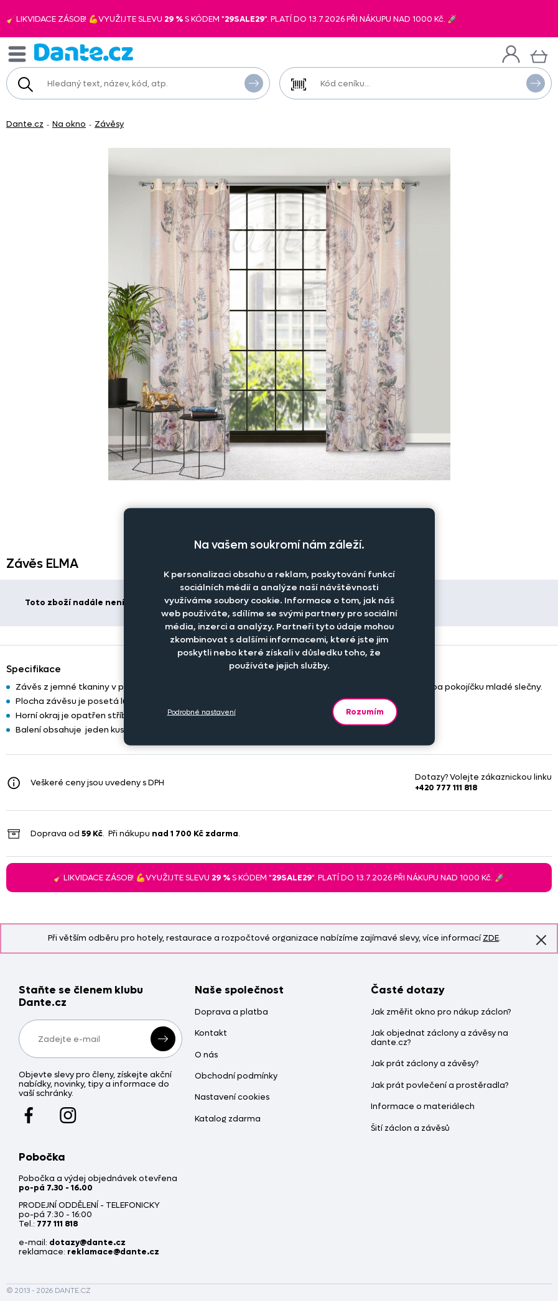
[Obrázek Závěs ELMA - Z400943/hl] (279, 314)
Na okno (69, 124)
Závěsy (109, 124)
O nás (206, 1055)
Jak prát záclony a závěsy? (424, 1064)
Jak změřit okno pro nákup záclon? (441, 1012)
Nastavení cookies (232, 1097)
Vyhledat (254, 82)
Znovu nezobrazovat (541, 939)
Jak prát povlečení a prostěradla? (439, 1085)
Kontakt (211, 1033)
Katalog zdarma (228, 1119)
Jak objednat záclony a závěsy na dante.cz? (439, 1038)
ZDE (491, 938)
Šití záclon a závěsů (410, 1128)
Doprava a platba (231, 1012)
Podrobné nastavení (201, 711)
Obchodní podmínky (236, 1076)
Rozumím (365, 711)
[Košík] (539, 54)
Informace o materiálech (423, 1107)
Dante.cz (25, 124)
